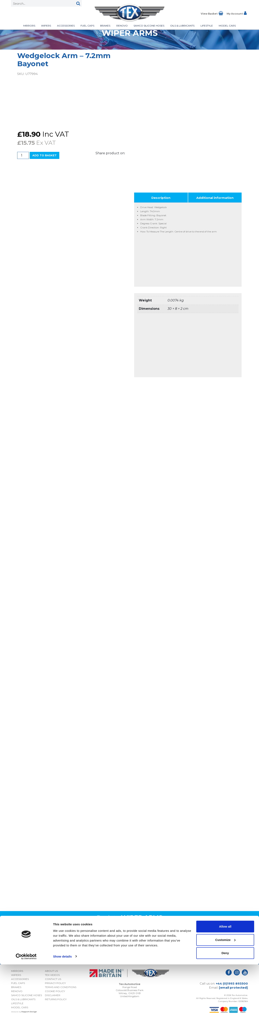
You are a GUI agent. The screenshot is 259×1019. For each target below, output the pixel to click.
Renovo (122, 25)
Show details (62, 1011)
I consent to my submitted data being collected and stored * (211, 943)
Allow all (225, 981)
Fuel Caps (87, 25)
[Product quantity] (23, 155)
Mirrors (29, 25)
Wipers (46, 25)
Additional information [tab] (215, 198)
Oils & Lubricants (182, 25)
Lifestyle (207, 25)
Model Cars (227, 25)
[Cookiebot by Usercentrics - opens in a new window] (26, 1011)
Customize (225, 994)
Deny (225, 1007)
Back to (129, 917)
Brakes (105, 25)
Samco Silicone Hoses (149, 25)
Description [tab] (160, 198)
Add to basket (44, 155)
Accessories (66, 25)
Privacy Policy (222, 950)
